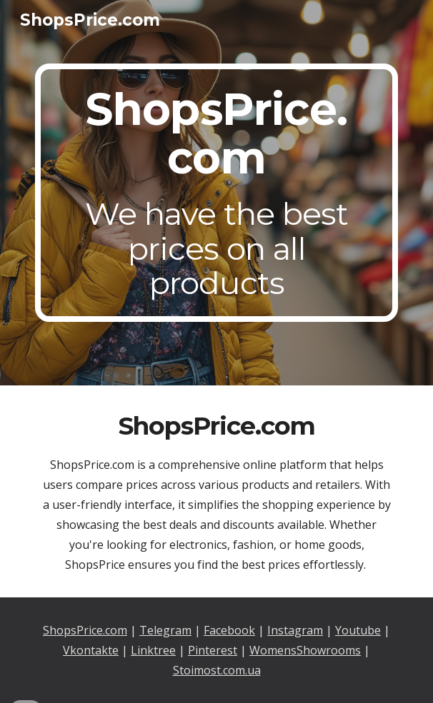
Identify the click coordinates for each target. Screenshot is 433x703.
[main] (216, 193)
